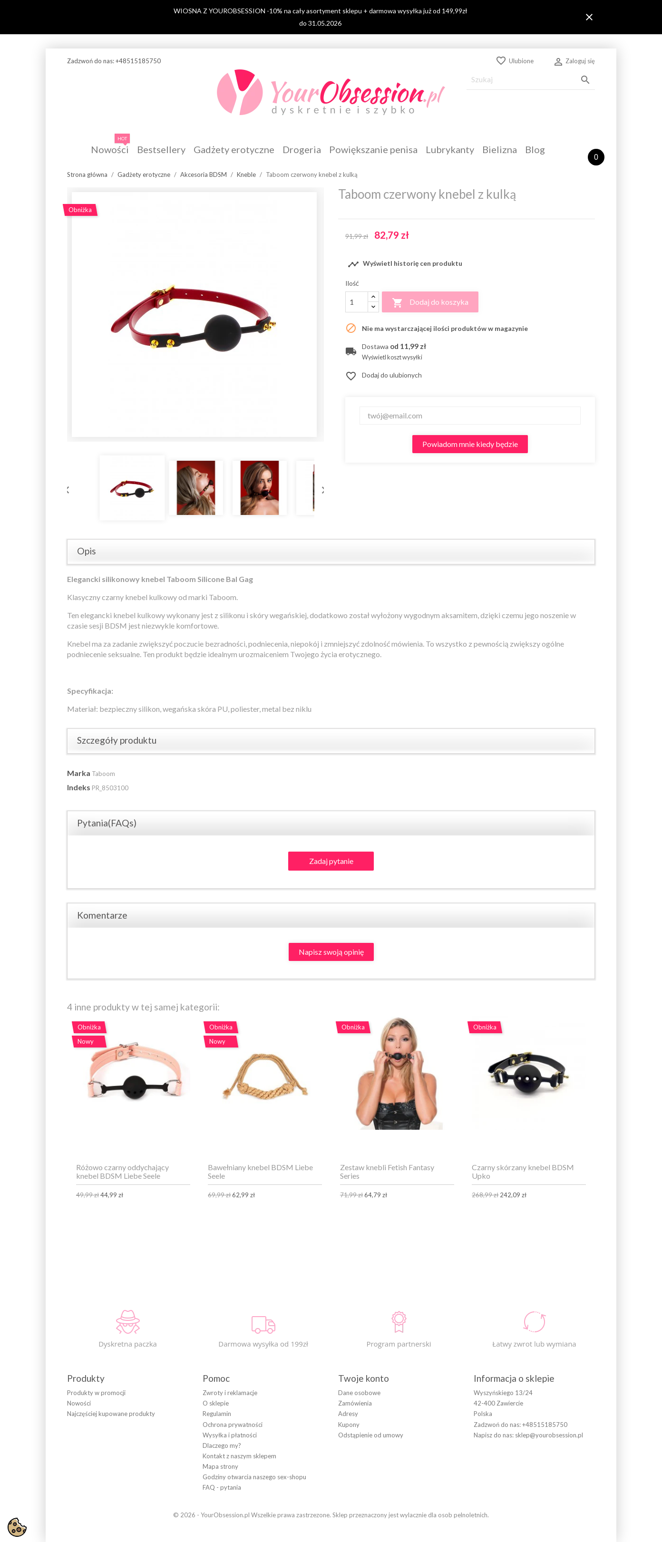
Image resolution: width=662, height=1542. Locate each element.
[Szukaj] (531, 79)
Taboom (103, 773)
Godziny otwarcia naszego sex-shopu (254, 1477)
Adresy (348, 1413)
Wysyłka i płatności (230, 1435)
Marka (78, 772)
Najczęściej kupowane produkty (111, 1413)
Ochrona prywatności (233, 1424)
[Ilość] (356, 301)
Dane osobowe (359, 1393)
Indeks (78, 787)
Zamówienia (355, 1403)
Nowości (79, 1403)
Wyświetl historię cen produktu (405, 264)
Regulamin (217, 1413)
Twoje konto (363, 1378)
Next (321, 488)
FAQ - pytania (222, 1487)
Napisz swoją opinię (331, 951)
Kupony (349, 1424)
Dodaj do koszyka (430, 303)
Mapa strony (220, 1466)
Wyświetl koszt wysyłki (392, 357)
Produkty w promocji (96, 1393)
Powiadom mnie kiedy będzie (470, 443)
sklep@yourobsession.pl (549, 1435)
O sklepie (216, 1403)
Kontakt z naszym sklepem (239, 1456)
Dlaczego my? (222, 1445)
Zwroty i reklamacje (230, 1393)
